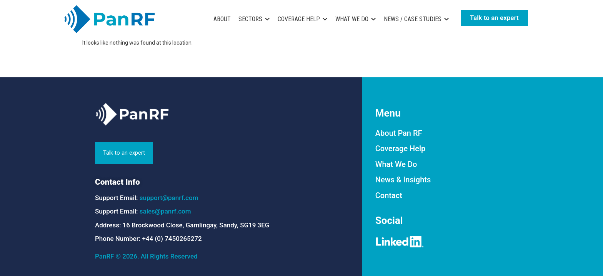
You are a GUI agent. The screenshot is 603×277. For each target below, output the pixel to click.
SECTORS (250, 19)
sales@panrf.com (165, 211)
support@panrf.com (169, 198)
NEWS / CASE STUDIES (412, 19)
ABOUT (222, 19)
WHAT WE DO (351, 19)
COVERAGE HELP (299, 19)
